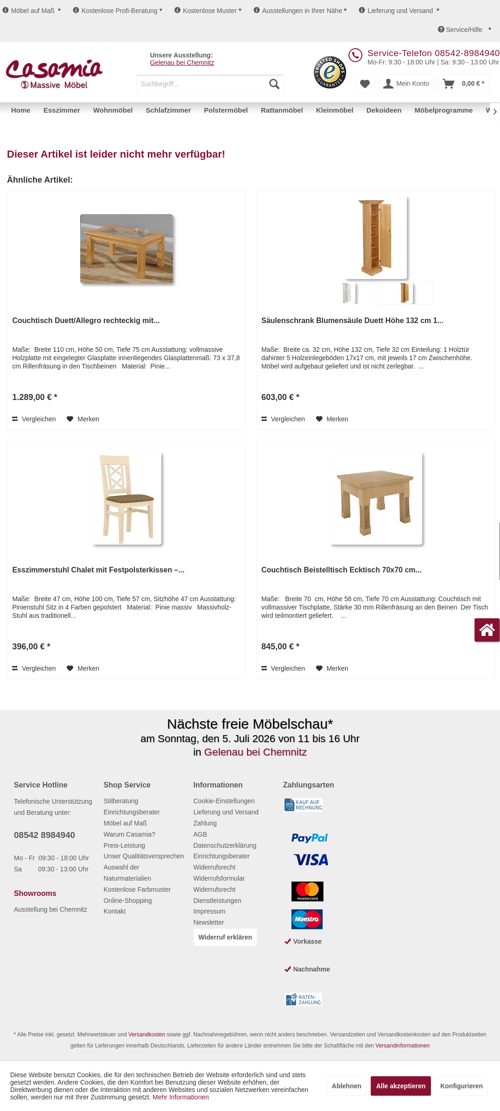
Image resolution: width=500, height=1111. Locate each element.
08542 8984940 (44, 835)
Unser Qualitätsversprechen (144, 856)
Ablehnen (346, 1086)
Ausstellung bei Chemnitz (50, 909)
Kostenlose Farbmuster (137, 889)
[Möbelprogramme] (444, 110)
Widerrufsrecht (214, 867)
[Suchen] (274, 84)
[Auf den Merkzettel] (83, 419)
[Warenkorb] (463, 84)
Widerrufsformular (219, 878)
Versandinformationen (402, 1045)
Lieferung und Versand (396, 10)
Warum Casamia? (130, 834)
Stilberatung (121, 801)
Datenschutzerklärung (224, 845)
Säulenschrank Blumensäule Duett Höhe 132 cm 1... (352, 320)
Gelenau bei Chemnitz (182, 62)
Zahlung (205, 823)
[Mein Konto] (406, 84)
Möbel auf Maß (28, 10)
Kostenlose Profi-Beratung (115, 10)
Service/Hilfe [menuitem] (461, 29)
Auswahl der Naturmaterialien (128, 872)
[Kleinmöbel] (335, 110)
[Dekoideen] (384, 110)
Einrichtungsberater (132, 812)
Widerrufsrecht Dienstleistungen (217, 895)
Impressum (209, 911)
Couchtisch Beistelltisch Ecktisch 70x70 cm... (341, 570)
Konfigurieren (461, 1086)
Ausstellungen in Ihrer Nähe (297, 10)
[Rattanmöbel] (282, 110)
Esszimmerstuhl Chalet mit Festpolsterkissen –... (98, 570)
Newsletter (208, 922)
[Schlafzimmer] (168, 110)
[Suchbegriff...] (210, 84)
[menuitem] (210, 84)
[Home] (21, 110)
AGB (200, 834)
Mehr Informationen (180, 1097)
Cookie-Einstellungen (223, 801)
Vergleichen (34, 419)
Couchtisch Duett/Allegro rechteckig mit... (85, 320)
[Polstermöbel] (225, 110)
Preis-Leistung (125, 845)
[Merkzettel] (365, 84)
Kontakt (115, 911)
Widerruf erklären (225, 937)
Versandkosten (146, 1034)
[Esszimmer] (62, 110)
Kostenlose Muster (205, 10)
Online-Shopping (128, 900)
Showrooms (35, 893)
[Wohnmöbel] (113, 110)
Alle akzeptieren (401, 1086)
